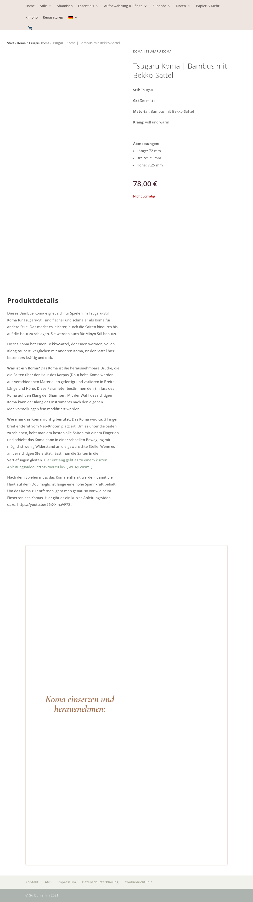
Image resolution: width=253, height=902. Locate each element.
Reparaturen (53, 18)
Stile (43, 6)
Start (10, 43)
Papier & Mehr (207, 6)
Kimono (31, 18)
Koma (21, 43)
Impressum (67, 882)
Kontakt (32, 882)
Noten (181, 6)
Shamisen (65, 6)
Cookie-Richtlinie (138, 882)
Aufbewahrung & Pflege (123, 6)
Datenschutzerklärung (100, 882)
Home (30, 6)
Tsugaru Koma (39, 43)
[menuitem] (73, 21)
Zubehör (159, 6)
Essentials (86, 6)
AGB (48, 882)
